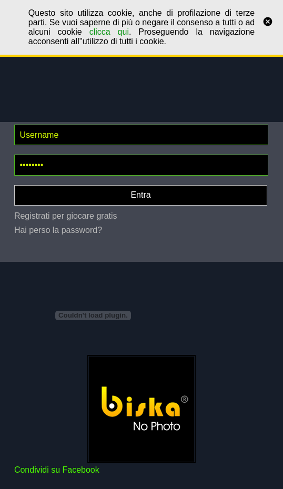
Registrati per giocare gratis (65, 215)
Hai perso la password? (58, 230)
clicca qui (109, 31)
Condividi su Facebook (56, 469)
